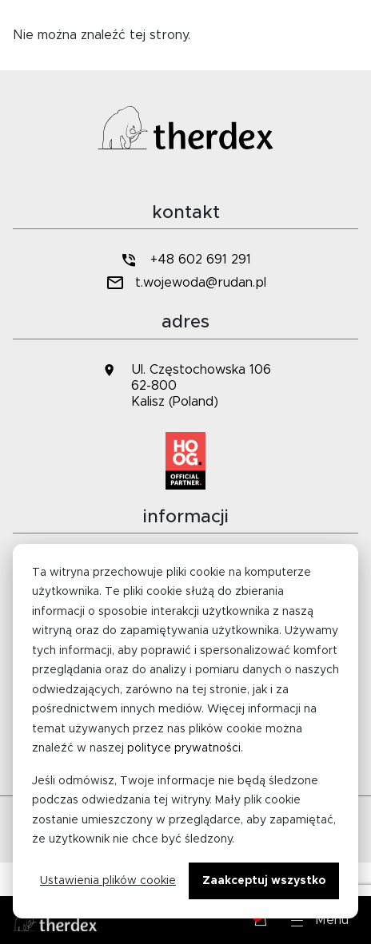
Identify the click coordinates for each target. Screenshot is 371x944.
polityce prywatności (184, 748)
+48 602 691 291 (185, 260)
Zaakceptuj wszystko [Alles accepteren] (263, 880)
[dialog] (185, 731)
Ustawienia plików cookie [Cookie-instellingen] (108, 880)
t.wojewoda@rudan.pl (185, 283)
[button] (319, 920)
